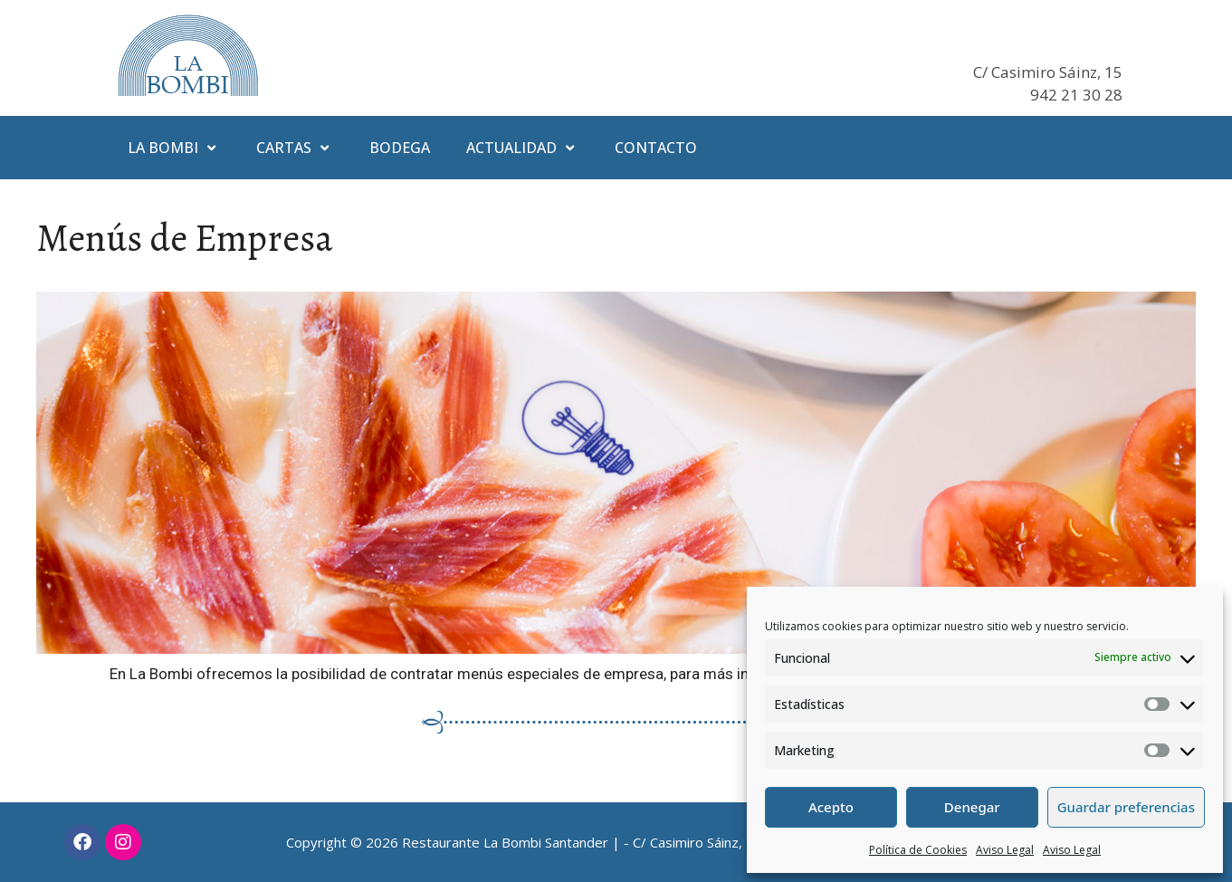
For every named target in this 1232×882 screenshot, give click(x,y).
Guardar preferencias (1126, 807)
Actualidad (522, 148)
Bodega (399, 148)
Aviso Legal (1005, 850)
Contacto (656, 148)
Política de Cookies (918, 850)
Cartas (294, 148)
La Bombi (174, 148)
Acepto (831, 807)
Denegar (972, 807)
